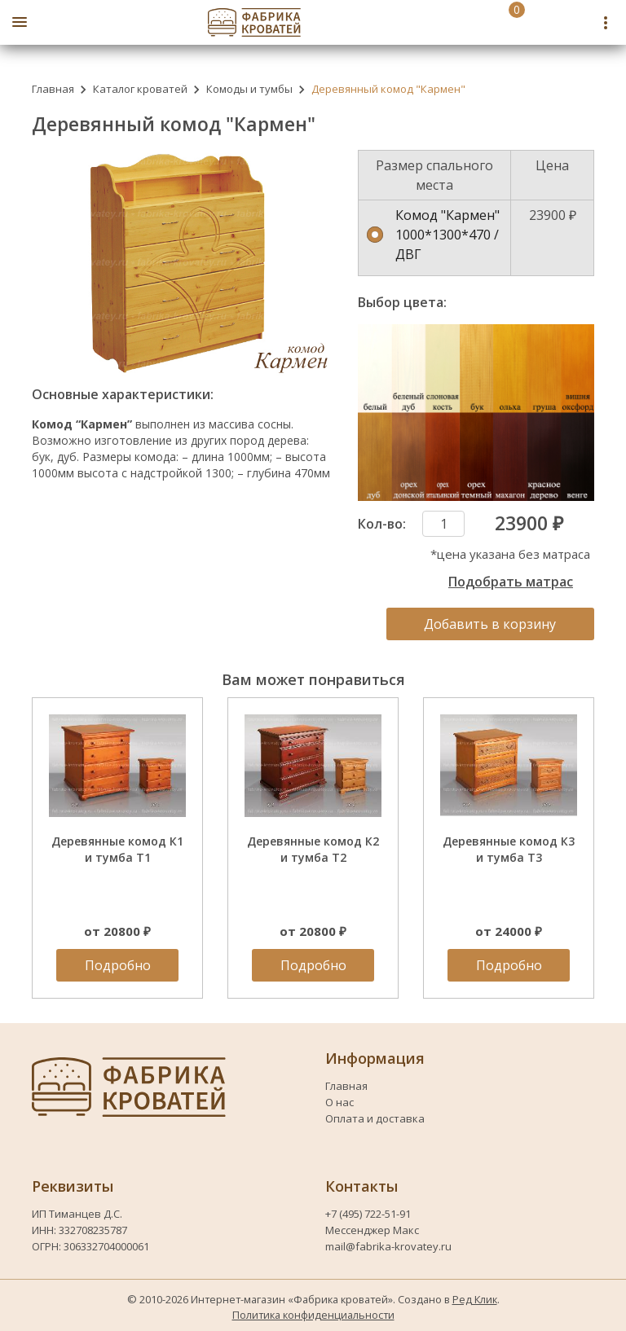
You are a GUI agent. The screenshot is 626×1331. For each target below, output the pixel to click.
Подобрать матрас (510, 582)
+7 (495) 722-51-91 (369, 1213)
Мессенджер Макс (372, 1230)
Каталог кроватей (140, 88)
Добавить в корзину (490, 624)
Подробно (118, 965)
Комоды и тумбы (249, 88)
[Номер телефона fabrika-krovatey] (543, 22)
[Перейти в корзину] (499, 22)
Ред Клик (474, 1299)
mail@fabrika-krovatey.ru (388, 1246)
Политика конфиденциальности (313, 1314)
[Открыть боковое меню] (19, 22)
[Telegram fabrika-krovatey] (579, 22)
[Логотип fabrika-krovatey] (254, 22)
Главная (53, 88)
